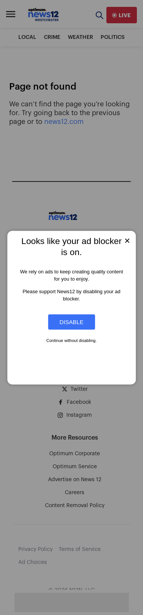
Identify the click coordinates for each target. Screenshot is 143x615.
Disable (71, 322)
